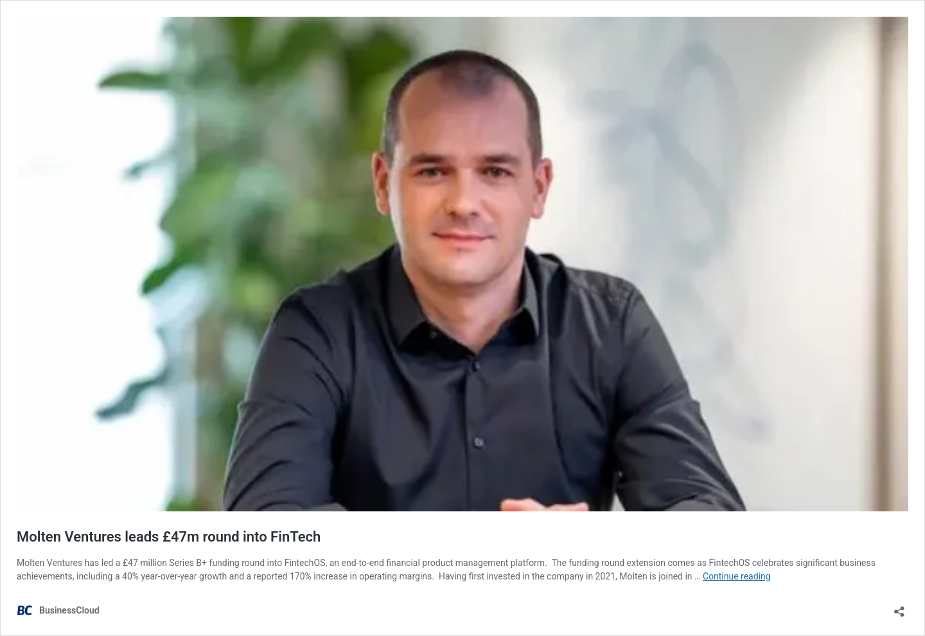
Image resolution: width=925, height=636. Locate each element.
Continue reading (737, 576)
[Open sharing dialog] (899, 607)
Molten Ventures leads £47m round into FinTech (169, 537)
